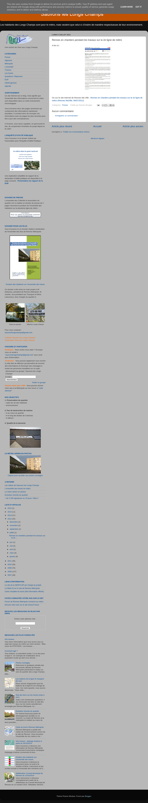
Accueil (97, 126)
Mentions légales (97, 138)
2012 (10, 519)
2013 (10, 515)
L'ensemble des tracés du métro (18, 489)
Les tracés (9, 73)
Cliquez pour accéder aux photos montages (25, 475)
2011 (10, 561)
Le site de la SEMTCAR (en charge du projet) (23, 585)
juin (11, 542)
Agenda (8, 86)
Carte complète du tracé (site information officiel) (24, 591)
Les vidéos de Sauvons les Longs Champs (22, 485)
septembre (14, 529)
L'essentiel (9, 67)
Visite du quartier (15, 324)
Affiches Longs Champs (35, 324)
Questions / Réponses (14, 76)
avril (12, 549)
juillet (12, 533)
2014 (10, 512)
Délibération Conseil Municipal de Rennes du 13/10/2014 (29, 774)
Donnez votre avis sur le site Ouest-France (22, 605)
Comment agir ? (11, 651)
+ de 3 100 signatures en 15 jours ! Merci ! (22, 498)
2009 (10, 568)
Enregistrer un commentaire (66, 116)
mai (11, 546)
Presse (65, 105)
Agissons (8, 60)
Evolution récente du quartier (16, 495)
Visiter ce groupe (39, 382)
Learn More (126, 7)
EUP (6, 80)
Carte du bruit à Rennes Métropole (30, 727)
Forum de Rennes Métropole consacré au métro (24, 602)
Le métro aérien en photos (15, 492)
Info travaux (9, 639)
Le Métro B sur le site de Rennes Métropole (22, 588)
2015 (10, 508)
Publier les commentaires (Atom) (76, 132)
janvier (13, 556)
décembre (14, 522)
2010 (10, 564)
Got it (138, 7)
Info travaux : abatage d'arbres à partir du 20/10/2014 (29, 742)
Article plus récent (62, 126)
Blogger (88, 796)
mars (12, 553)
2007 (10, 575)
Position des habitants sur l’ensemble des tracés (25, 284)
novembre (14, 525)
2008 (10, 572)
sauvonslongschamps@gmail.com (18, 333)
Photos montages (23, 663)
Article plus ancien (133, 126)
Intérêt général (10, 83)
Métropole (9, 64)
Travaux (8, 70)
